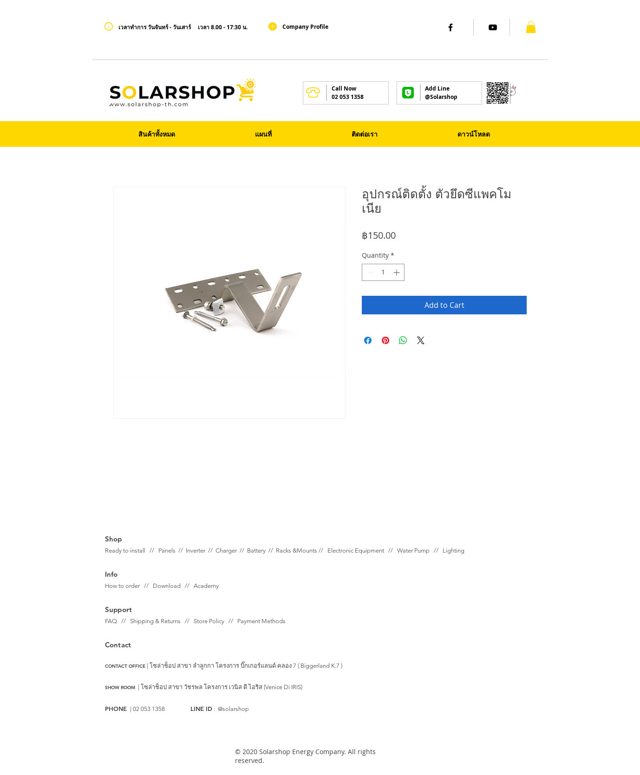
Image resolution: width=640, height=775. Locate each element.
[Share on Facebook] (367, 340)
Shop (113, 538)
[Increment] (397, 272)
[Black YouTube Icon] (493, 27)
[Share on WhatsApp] (403, 340)
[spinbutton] (383, 272)
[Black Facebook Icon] (450, 27)
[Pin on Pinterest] (385, 340)
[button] (531, 27)
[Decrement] (369, 272)
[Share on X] (420, 340)
